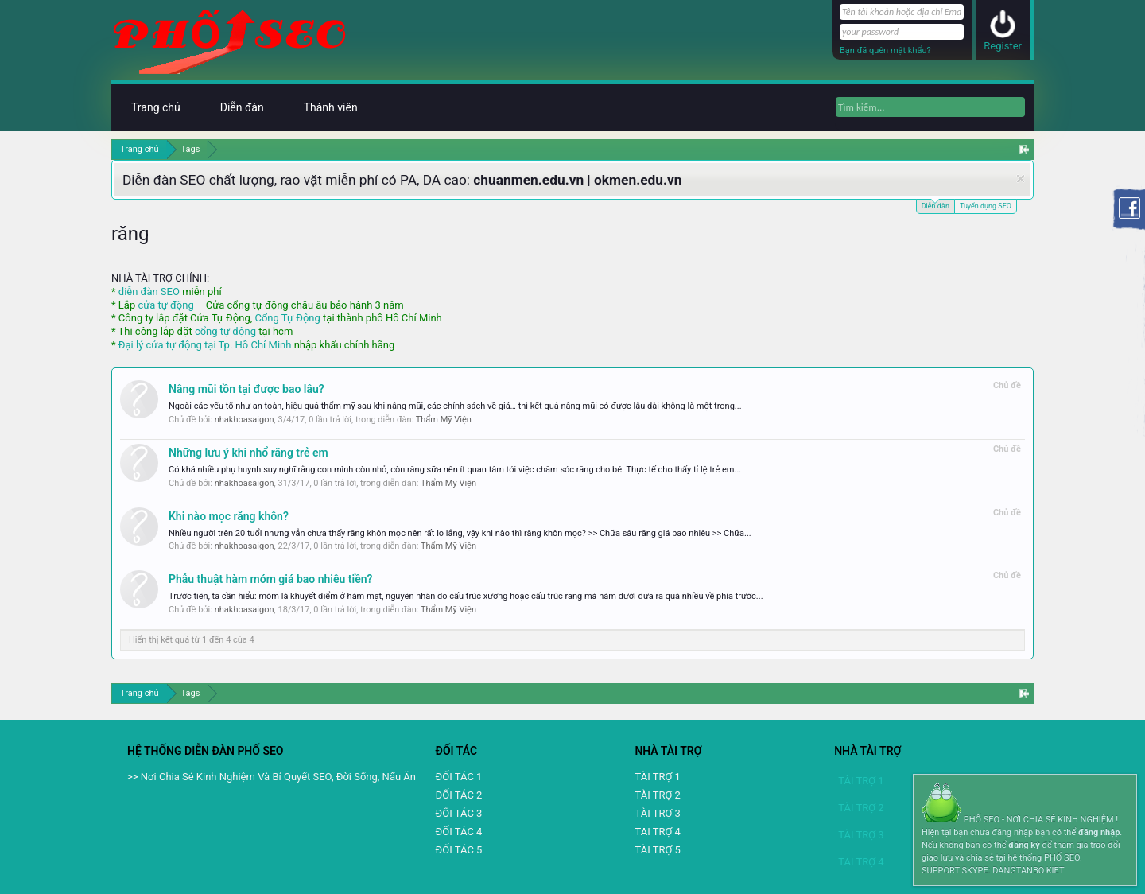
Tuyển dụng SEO (985, 206)
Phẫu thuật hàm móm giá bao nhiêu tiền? (270, 579)
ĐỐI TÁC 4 (459, 832)
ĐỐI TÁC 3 (459, 813)
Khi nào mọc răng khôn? (229, 516)
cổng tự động (225, 331)
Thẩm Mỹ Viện (444, 419)
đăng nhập (1099, 832)
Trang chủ (155, 107)
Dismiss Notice (1021, 179)
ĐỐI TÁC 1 (459, 777)
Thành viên (331, 107)
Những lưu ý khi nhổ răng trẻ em (248, 452)
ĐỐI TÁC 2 (459, 795)
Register (1003, 46)
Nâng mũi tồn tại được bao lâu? (246, 389)
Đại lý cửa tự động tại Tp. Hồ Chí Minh (205, 345)
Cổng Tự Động (287, 318)
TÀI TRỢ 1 (657, 777)
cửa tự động (165, 305)
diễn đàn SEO (149, 291)
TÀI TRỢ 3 (657, 813)
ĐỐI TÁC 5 (459, 850)
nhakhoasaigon (244, 419)
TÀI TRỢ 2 (657, 795)
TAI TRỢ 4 (657, 832)
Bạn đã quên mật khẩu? (885, 50)
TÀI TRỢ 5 (657, 850)
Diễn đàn (935, 205)
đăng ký (1023, 845)
